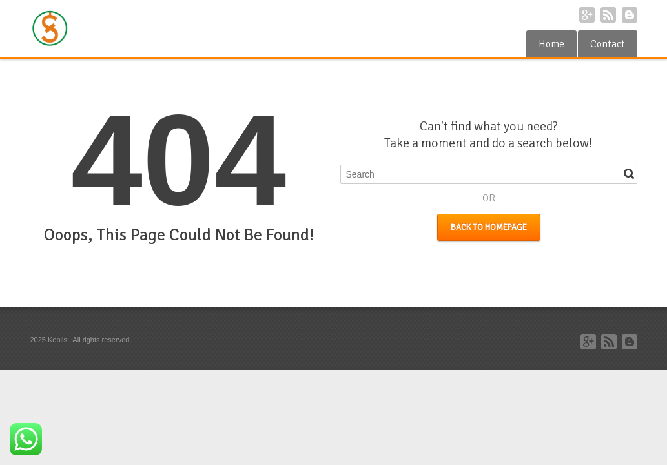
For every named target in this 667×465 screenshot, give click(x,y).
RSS (608, 15)
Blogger (629, 15)
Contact (607, 43)
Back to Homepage (489, 227)
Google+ (587, 15)
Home (551, 43)
